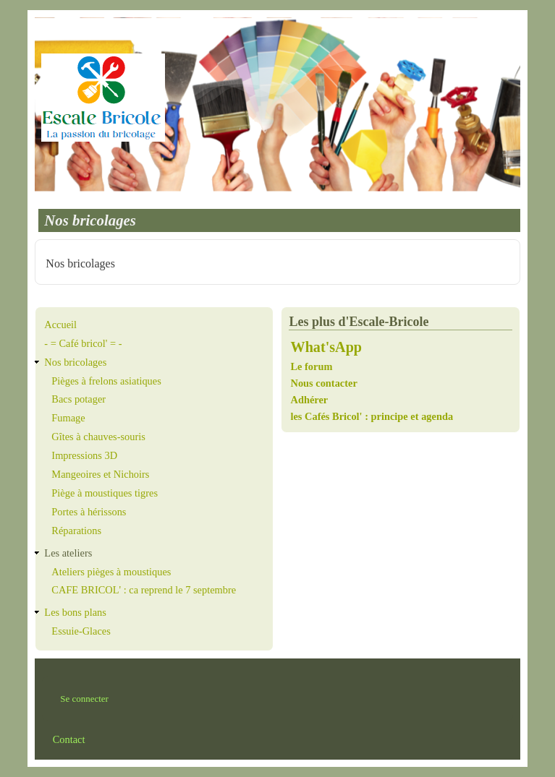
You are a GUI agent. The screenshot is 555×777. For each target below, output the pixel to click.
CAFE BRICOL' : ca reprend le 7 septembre (143, 590)
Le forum (312, 366)
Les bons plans (75, 612)
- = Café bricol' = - (83, 343)
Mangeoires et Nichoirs (100, 474)
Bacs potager (78, 399)
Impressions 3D (84, 455)
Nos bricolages (75, 362)
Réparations (76, 530)
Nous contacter (323, 383)
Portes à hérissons (88, 512)
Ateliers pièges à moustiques (111, 572)
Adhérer (309, 399)
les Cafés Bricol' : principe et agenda (371, 416)
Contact (69, 739)
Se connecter (84, 698)
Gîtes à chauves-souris (98, 436)
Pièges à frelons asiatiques (106, 381)
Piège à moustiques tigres (104, 493)
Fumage (68, 418)
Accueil (60, 324)
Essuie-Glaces (81, 631)
